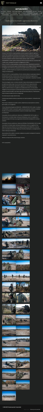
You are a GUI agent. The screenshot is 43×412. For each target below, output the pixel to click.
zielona (35, 11)
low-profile (8, 13)
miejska (2, 13)
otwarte (23, 13)
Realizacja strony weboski (35, 409)
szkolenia (14, 13)
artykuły (36, 13)
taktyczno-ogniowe (17, 11)
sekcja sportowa (14, 14)
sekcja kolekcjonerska (24, 14)
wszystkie (3, 11)
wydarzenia (29, 13)
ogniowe (9, 11)
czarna (39, 11)
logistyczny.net (26, 409)
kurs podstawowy (27, 11)
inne (19, 13)
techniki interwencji (36, 14)
